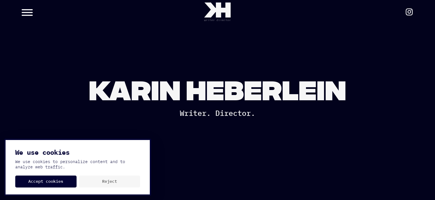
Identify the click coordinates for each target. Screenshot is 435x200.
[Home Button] (217, 11)
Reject (109, 181)
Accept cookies (45, 181)
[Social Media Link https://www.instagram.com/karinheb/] (409, 12)
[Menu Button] (71, 12)
